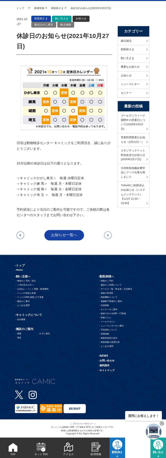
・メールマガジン (107, 322)
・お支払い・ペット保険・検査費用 (31, 289)
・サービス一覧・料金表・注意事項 (115, 289)
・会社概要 (20, 319)
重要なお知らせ (131, 68)
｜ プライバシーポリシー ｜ (83, 423)
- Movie (19, 270)
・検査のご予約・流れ (25, 281)
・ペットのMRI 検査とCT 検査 (29, 297)
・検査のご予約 (106, 281)
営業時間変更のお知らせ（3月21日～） (132, 147)
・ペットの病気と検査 (25, 293)
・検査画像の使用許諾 (109, 342)
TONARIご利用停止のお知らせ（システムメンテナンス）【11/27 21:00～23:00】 (133, 214)
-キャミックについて (28, 315)
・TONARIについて (108, 330)
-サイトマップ (106, 371)
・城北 (18, 338)
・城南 (18, 334)
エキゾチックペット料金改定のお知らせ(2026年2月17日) (133, 169)
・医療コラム (105, 318)
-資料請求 (104, 366)
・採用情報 (104, 334)
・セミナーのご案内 (108, 309)
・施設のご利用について (110, 285)
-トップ (20, 266)
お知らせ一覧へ (64, 235)
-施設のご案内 (24, 329)
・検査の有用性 (106, 293)
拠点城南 (65, 24)
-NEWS (103, 356)
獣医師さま (41, 18)
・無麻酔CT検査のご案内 (110, 301)
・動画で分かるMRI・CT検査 (112, 314)
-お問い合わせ (106, 361)
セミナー (126, 96)
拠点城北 (126, 41)
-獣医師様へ (106, 277)
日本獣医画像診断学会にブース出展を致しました (132, 190)
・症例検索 (104, 305)
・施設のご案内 (22, 301)
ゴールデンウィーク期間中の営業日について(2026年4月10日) (133, 126)
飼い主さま (62, 18)
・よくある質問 (22, 305)
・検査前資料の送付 (108, 338)
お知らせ (82, 18)
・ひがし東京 (43, 334)
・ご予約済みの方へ (24, 285)
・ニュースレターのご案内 (111, 326)
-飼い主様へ (22, 277)
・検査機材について (108, 297)
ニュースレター (131, 86)
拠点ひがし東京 (43, 24)
